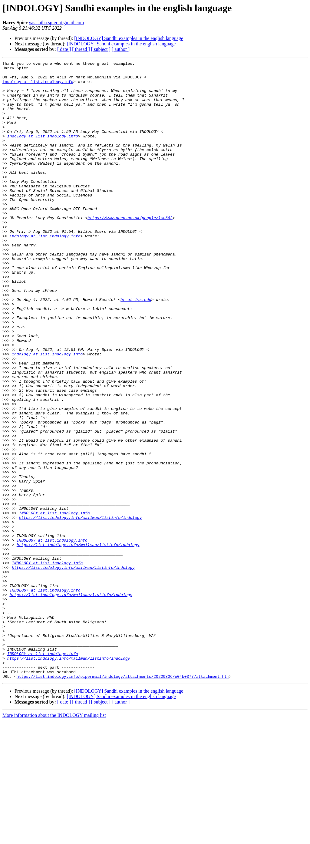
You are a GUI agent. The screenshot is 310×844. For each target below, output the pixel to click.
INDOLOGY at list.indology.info (54, 603)
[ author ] (121, 49)
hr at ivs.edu (135, 347)
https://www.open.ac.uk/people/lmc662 (130, 249)
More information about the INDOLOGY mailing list (54, 838)
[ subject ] (100, 49)
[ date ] (64, 49)
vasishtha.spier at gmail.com (56, 22)
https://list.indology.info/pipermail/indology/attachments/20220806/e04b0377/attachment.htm (123, 800)
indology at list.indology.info (37, 86)
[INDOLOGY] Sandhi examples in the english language (128, 38)
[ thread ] (81, 49)
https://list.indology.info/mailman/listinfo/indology (80, 609)
